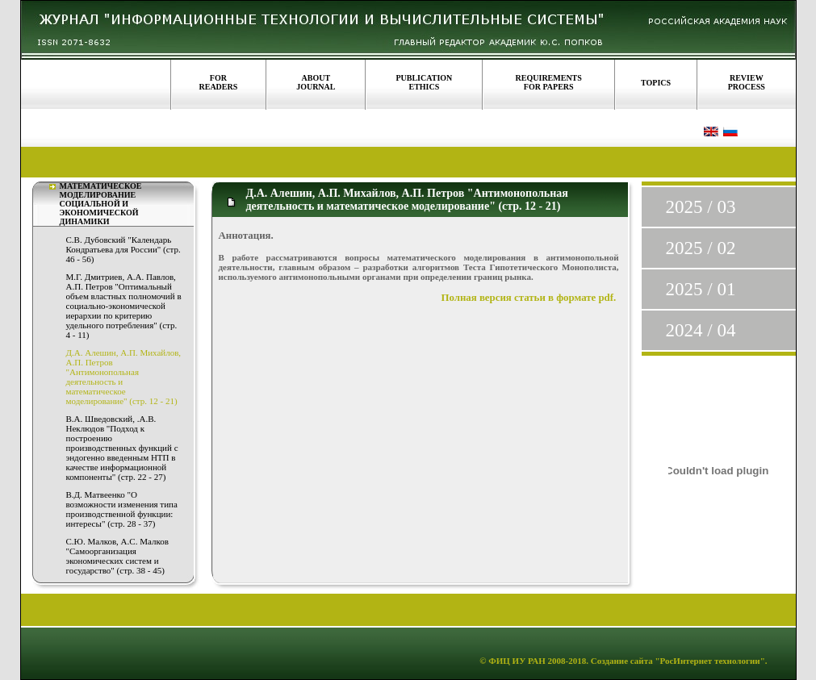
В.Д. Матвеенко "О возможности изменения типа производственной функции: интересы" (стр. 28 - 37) (122, 509)
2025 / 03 (701, 207)
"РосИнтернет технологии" (709, 660)
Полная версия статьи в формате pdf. (529, 297)
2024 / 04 (701, 330)
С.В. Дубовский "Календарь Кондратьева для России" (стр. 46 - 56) (123, 249)
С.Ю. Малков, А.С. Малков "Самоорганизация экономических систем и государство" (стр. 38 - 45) (117, 555)
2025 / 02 (701, 248)
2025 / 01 (701, 289)
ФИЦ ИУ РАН (517, 660)
